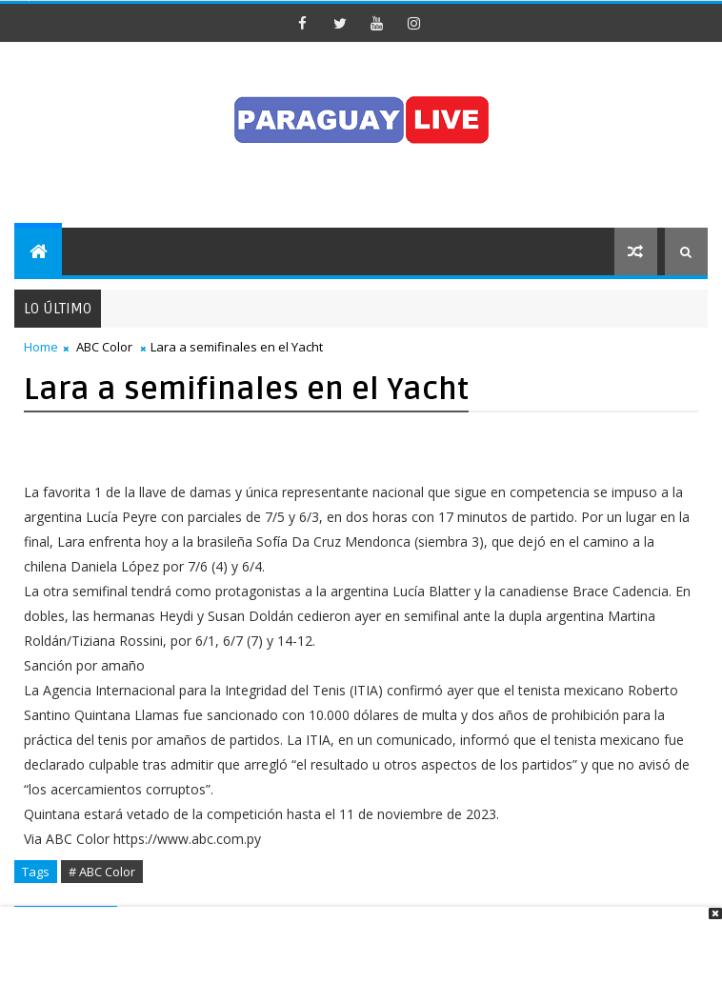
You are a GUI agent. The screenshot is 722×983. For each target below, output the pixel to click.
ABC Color (104, 346)
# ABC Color (102, 871)
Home (41, 346)
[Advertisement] (354, 935)
